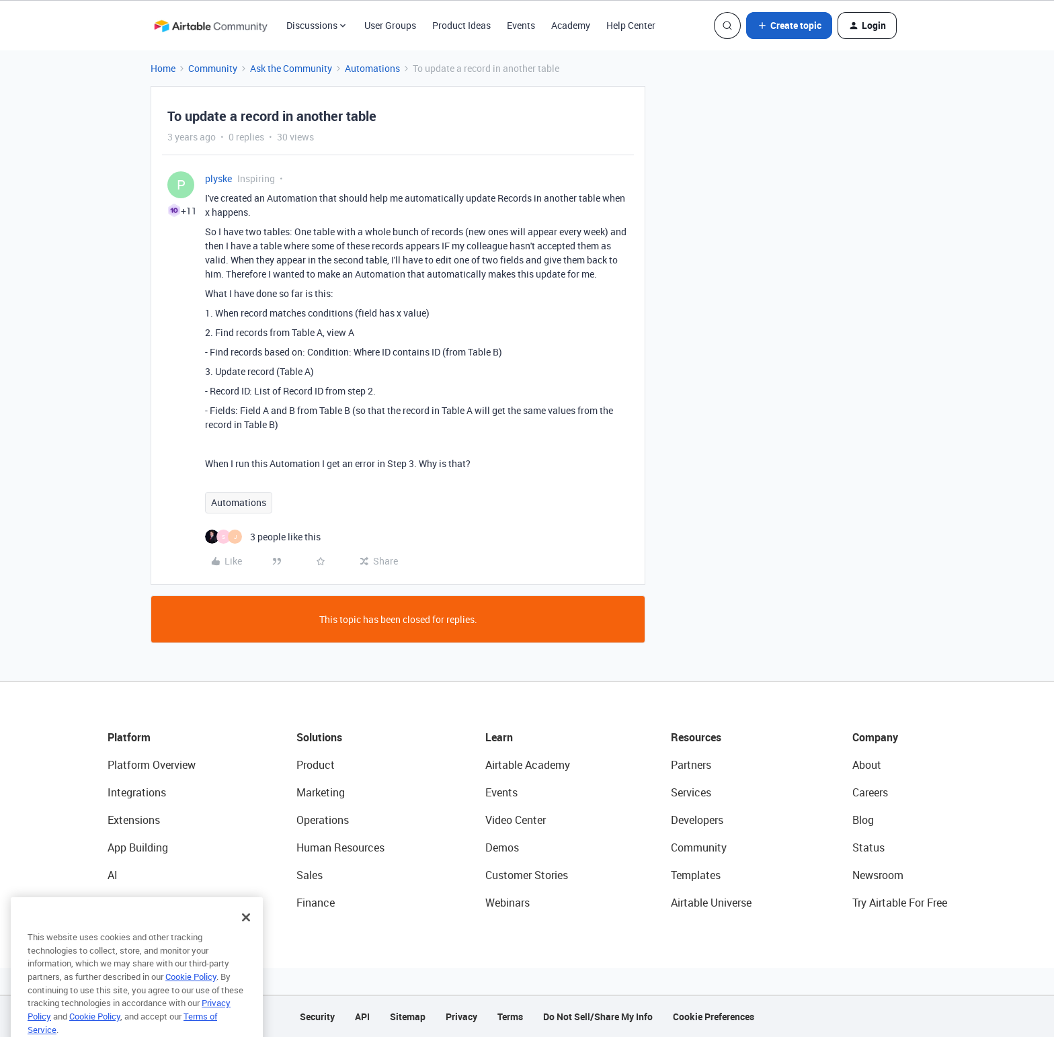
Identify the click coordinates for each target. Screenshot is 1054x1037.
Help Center (630, 25)
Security (317, 1016)
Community (212, 68)
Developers (697, 820)
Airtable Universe (711, 902)
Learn (499, 737)
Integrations (137, 792)
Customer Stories (526, 875)
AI (113, 875)
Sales (309, 875)
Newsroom (877, 875)
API (362, 1016)
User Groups (390, 25)
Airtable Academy (527, 764)
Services (691, 792)
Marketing (320, 792)
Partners (691, 764)
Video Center (515, 820)
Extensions (134, 820)
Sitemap (407, 1016)
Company (875, 737)
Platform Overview (152, 764)
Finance (315, 902)
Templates (696, 875)
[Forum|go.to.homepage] (210, 25)
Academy (570, 25)
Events (521, 25)
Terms (510, 1016)
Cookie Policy (190, 993)
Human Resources (340, 847)
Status (868, 847)
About (866, 764)
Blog (863, 820)
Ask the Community (291, 68)
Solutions (319, 737)
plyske (218, 178)
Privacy (461, 1016)
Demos (502, 847)
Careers (870, 792)
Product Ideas (461, 25)
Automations (372, 68)
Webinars (507, 902)
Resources (696, 737)
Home (163, 68)
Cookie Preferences (713, 1016)
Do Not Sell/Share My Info (598, 1016)
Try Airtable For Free (899, 902)
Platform (129, 737)
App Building (138, 847)
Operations (322, 820)
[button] (789, 25)
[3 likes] (263, 537)
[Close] (246, 933)
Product (315, 764)
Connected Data (147, 902)
